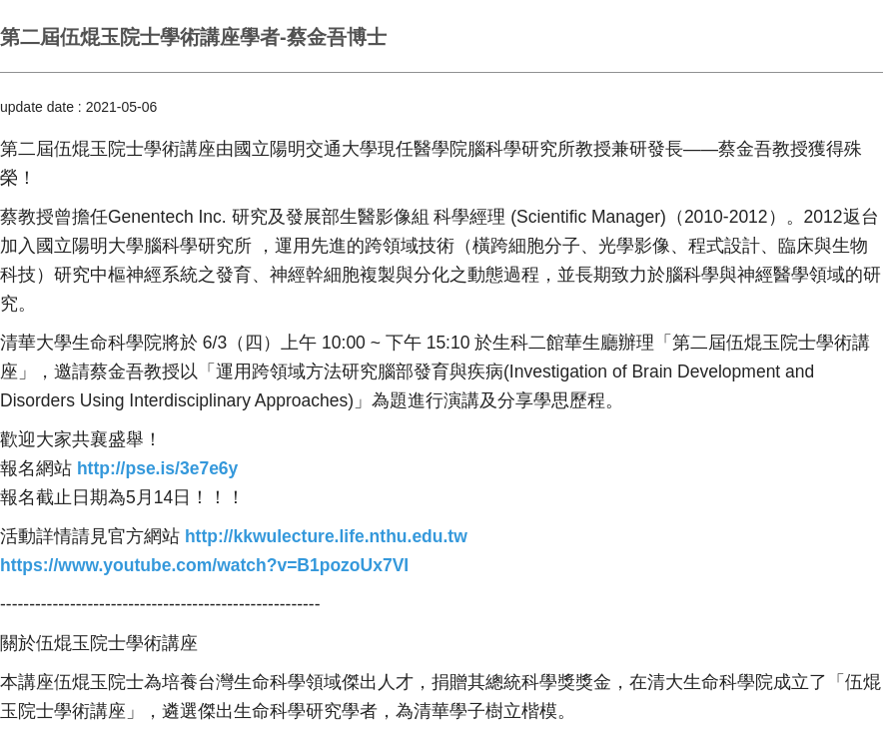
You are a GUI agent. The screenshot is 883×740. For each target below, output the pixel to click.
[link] (157, 468)
